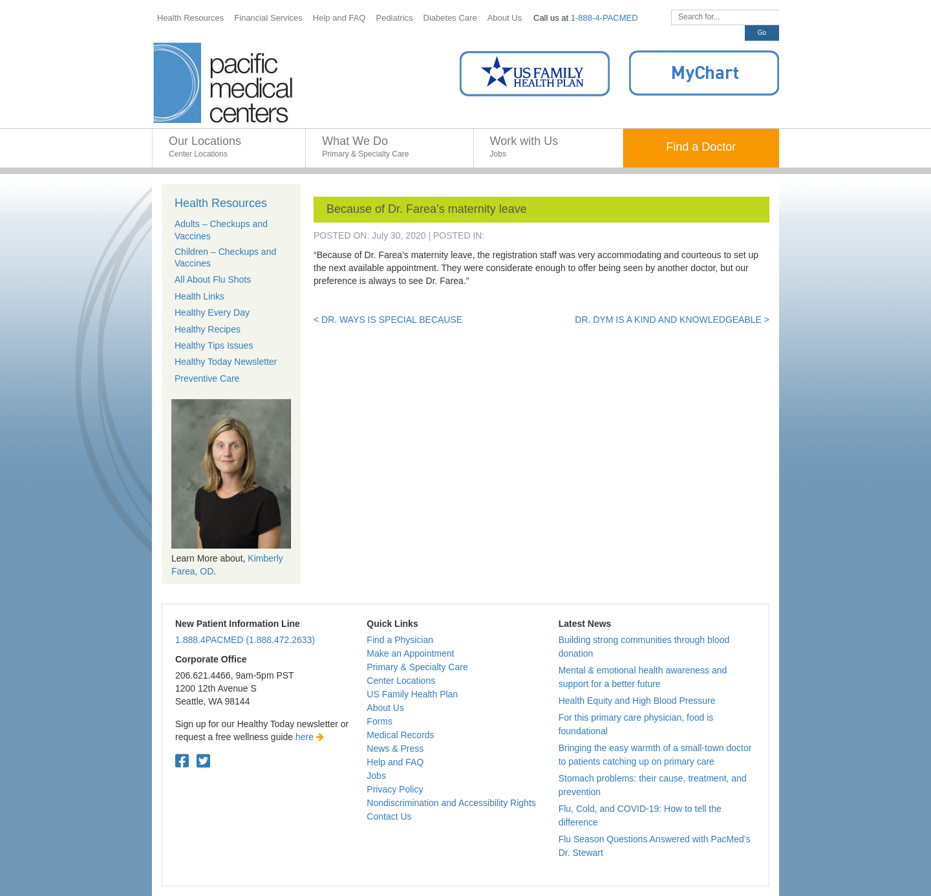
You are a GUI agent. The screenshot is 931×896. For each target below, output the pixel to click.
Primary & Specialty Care (417, 667)
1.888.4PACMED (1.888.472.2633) (245, 640)
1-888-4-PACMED (604, 18)
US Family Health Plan (412, 694)
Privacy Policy (395, 789)
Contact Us (389, 816)
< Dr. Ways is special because (388, 319)
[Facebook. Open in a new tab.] (182, 761)
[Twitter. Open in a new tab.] (203, 761)
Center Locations (401, 680)
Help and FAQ (395, 762)
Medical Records (400, 735)
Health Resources (221, 203)
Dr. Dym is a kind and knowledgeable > (672, 319)
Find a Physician (400, 640)
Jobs (376, 775)
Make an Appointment (410, 653)
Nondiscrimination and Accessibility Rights (451, 803)
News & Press (395, 748)
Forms (379, 721)
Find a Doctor (701, 146)
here (309, 737)
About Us (385, 708)
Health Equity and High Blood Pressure (637, 700)
